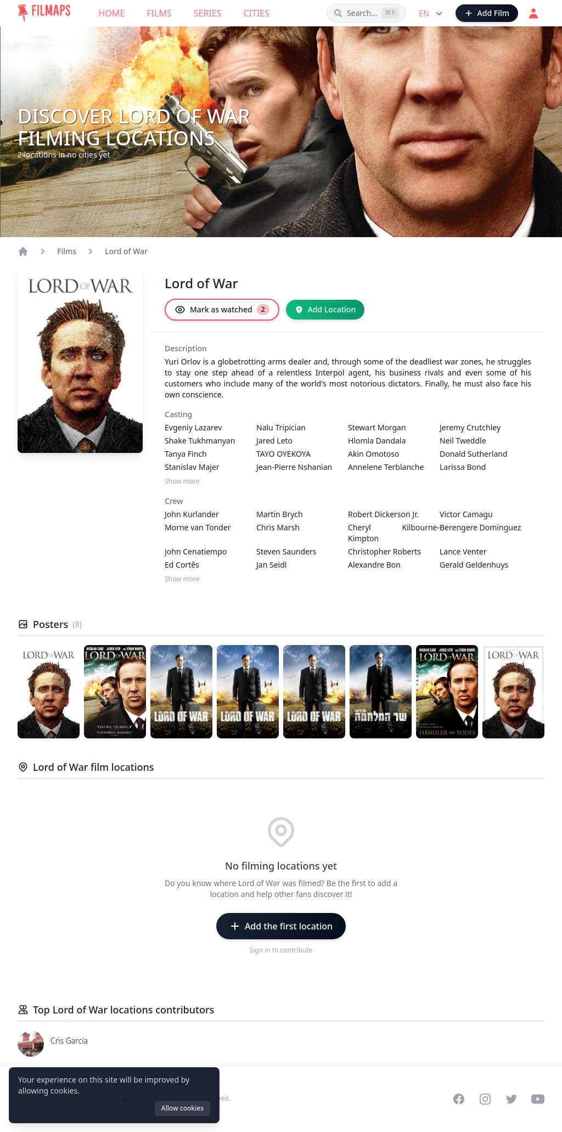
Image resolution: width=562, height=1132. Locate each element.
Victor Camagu (466, 514)
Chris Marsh (278, 527)
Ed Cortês (182, 564)
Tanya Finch (186, 454)
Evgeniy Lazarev (193, 427)
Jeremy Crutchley (470, 427)
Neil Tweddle (463, 440)
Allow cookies (182, 1108)
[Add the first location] (281, 926)
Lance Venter (463, 551)
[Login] (533, 13)
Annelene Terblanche (386, 467)
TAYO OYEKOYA (283, 454)
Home (112, 13)
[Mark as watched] (222, 310)
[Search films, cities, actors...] (366, 13)
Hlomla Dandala (377, 440)
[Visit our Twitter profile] (511, 1099)
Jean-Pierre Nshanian (294, 467)
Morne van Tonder (198, 527)
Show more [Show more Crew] (182, 579)
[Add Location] (325, 310)
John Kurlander (192, 514)
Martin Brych (279, 514)
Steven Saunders (286, 551)
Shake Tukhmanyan (200, 440)
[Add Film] (487, 13)
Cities (256, 13)
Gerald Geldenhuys (474, 564)
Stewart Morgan (377, 427)
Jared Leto (274, 440)
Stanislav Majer (192, 467)
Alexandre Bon (374, 564)
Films (159, 13)
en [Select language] (432, 13)
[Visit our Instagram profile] (485, 1099)
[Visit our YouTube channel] (537, 1099)
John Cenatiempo (196, 551)
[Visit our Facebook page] (458, 1099)
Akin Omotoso (374, 454)
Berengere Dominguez (480, 527)
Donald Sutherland (474, 454)
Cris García (69, 1040)
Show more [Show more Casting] (182, 481)
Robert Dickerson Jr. (383, 514)
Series (208, 13)
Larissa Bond (463, 467)
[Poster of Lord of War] (49, 691)
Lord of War (126, 251)
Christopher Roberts (384, 551)
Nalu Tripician (281, 427)
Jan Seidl (271, 564)
